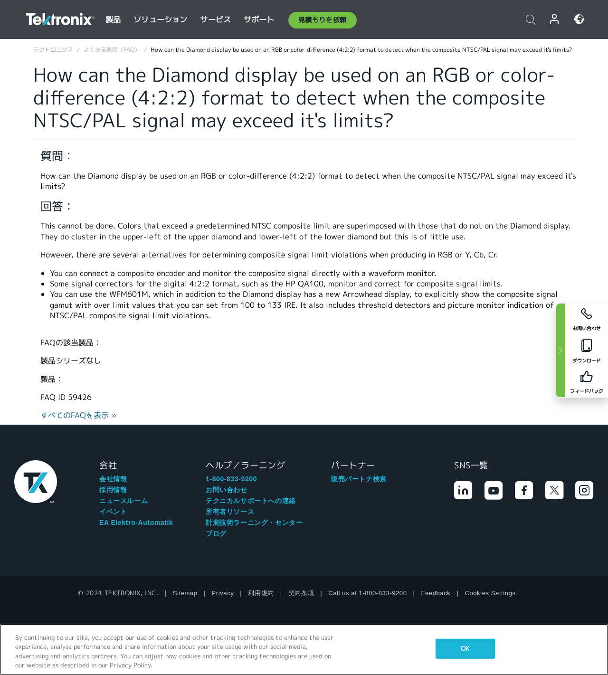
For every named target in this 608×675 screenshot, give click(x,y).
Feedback (436, 593)
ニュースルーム (123, 500)
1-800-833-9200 (231, 479)
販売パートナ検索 (359, 479)
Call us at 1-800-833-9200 (367, 593)
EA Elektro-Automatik (136, 522)
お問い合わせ (226, 490)
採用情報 (113, 490)
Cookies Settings (490, 593)
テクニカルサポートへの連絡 (251, 500)
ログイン (554, 19)
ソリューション (160, 19)
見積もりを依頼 (322, 20)
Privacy (223, 593)
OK (465, 648)
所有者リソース (230, 511)
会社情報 (113, 479)
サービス (215, 19)
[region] (304, 649)
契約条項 (301, 593)
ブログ (216, 533)
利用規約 (261, 593)
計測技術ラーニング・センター (254, 522)
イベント (113, 511)
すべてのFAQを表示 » (78, 415)
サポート (259, 19)
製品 (113, 19)
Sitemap (185, 593)
